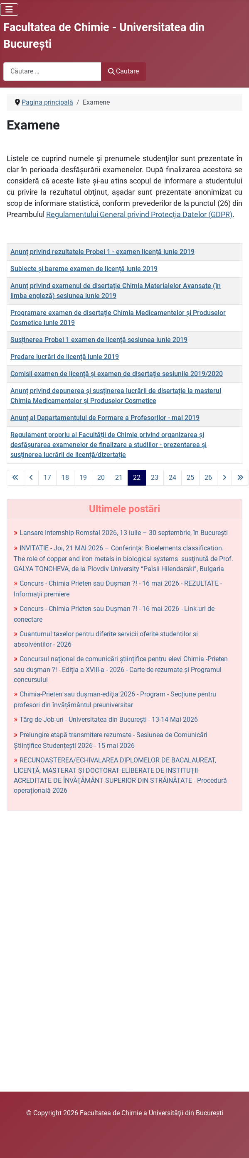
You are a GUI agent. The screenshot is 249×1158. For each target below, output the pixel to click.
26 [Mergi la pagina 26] (208, 477)
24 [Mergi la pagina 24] (172, 477)
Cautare (123, 71)
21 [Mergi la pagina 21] (119, 477)
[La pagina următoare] (224, 478)
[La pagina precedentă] (31, 478)
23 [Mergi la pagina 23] (154, 477)
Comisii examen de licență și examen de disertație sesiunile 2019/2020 (116, 374)
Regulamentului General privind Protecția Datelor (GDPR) (139, 214)
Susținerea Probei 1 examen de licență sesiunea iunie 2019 (98, 340)
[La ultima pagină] (240, 478)
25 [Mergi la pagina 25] (190, 477)
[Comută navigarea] (9, 9)
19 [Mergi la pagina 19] (83, 477)
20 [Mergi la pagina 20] (101, 477)
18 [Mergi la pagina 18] (65, 477)
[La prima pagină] (15, 478)
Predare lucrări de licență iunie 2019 (64, 357)
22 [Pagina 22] (137, 477)
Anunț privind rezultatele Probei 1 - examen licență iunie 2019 (102, 252)
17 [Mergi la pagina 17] (47, 477)
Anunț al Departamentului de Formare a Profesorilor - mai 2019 (105, 418)
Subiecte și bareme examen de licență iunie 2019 (84, 269)
